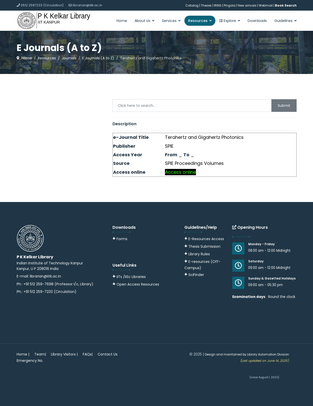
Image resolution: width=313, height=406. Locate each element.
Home (122, 20)
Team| (40, 354)
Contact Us (108, 354)
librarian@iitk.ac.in (87, 5)
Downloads (257, 20)
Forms (119, 238)
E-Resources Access (206, 238)
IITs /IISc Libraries (131, 276)
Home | (23, 354)
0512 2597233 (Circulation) (42, 5)
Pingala (230, 5)
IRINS (218, 5)
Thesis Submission (204, 246)
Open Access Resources (138, 284)
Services (169, 20)
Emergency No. (30, 360)
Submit (284, 105)
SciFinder (194, 274)
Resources (198, 20)
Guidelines (283, 20)
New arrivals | (248, 5)
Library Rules (197, 254)
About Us (142, 20)
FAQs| (88, 354)
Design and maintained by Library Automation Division (247, 354)
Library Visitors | (64, 354)
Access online (180, 172)
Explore (227, 20)
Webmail (266, 5)
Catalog (191, 5)
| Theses (205, 5)
